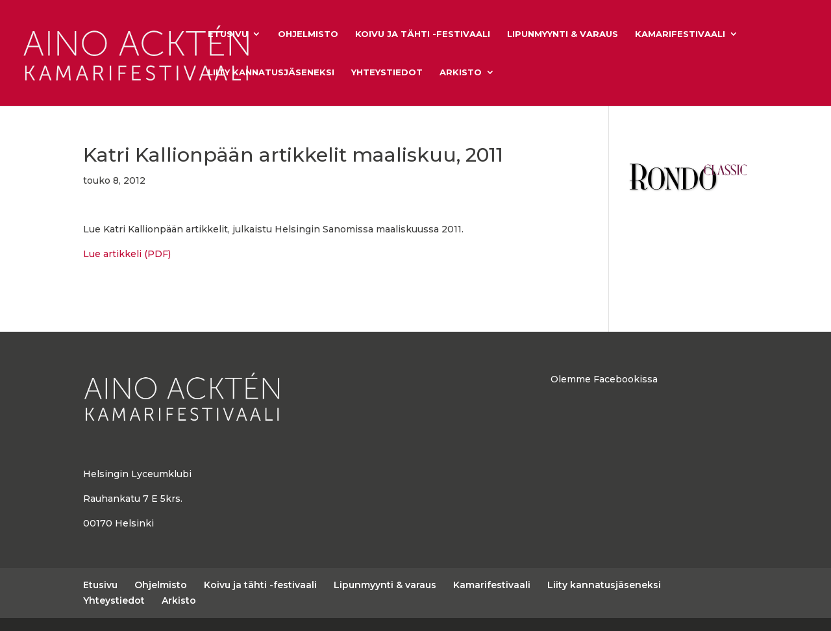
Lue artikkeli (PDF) (127, 254)
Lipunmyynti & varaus (562, 34)
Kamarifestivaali (680, 34)
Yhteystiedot (387, 72)
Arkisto (461, 72)
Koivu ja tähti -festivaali (422, 34)
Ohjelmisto (308, 34)
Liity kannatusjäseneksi (271, 72)
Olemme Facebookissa (604, 379)
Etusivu (228, 34)
